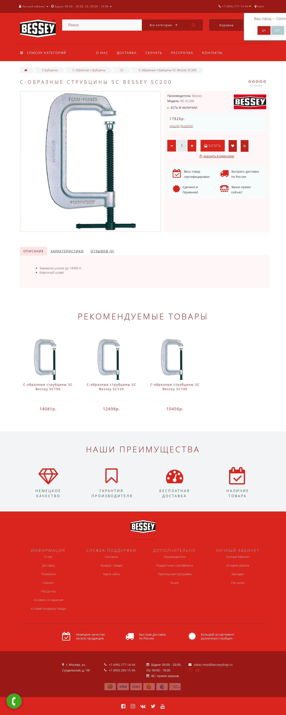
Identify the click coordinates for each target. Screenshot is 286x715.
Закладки (237, 574)
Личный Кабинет (238, 557)
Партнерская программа (174, 574)
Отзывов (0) (102, 251)
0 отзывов (256, 85)
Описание (33, 251)
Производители (175, 557)
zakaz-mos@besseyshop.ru (213, 665)
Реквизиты (48, 574)
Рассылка (237, 583)
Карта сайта (111, 574)
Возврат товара (111, 565)
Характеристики (67, 251)
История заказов (237, 565)
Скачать (155, 53)
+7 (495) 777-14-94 (122, 665)
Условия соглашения (48, 600)
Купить (212, 145)
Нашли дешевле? (181, 126)
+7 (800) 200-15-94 (122, 670)
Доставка (127, 53)
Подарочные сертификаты (174, 565)
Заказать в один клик (218, 156)
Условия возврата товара (48, 608)
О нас (102, 53)
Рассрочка (184, 53)
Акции (175, 583)
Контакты (215, 53)
